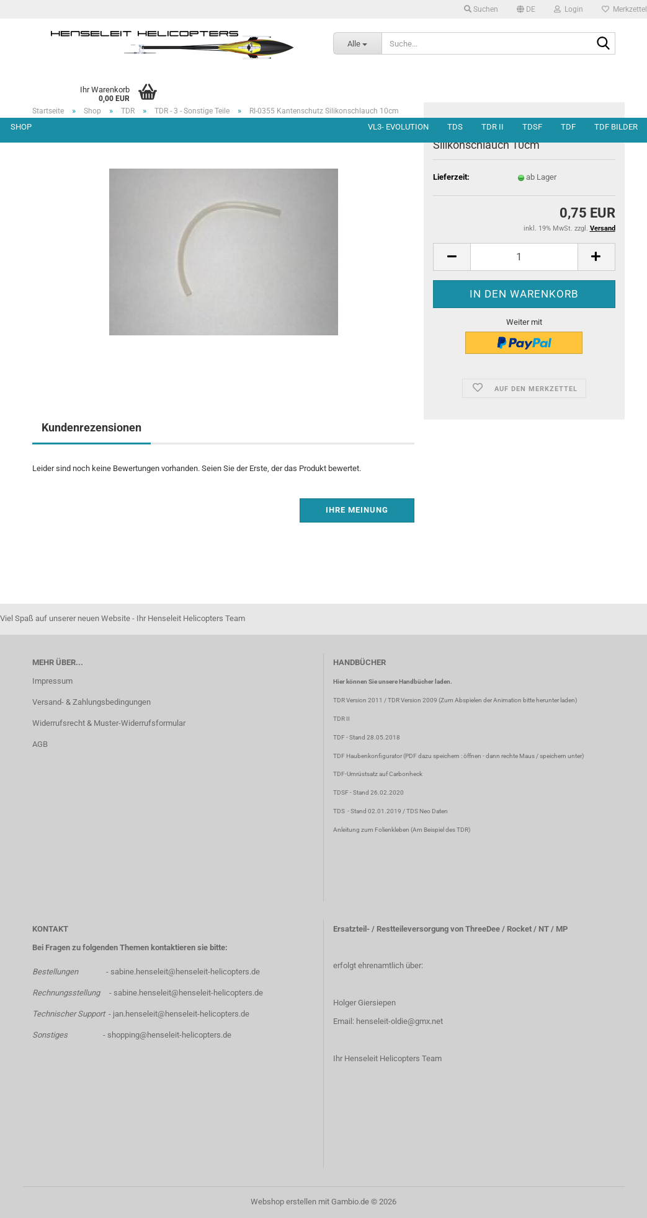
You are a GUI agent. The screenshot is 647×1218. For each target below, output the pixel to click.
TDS (455, 126)
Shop (21, 126)
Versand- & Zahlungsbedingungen (91, 702)
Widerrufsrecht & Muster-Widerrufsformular (108, 723)
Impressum (52, 681)
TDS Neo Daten (427, 811)
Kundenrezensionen (91, 427)
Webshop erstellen (283, 1201)
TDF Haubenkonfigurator (367, 755)
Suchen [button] (481, 9)
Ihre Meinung (357, 509)
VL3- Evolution (398, 126)
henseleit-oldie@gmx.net (399, 1021)
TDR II (492, 126)
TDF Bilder (616, 126)
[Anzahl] (524, 257)
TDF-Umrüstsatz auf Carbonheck (377, 773)
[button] (526, 9)
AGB (40, 744)
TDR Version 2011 (358, 700)
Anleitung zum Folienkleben (371, 829)
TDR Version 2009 (412, 700)
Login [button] (568, 9)
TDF (568, 126)
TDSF (532, 126)
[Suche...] (357, 43)
